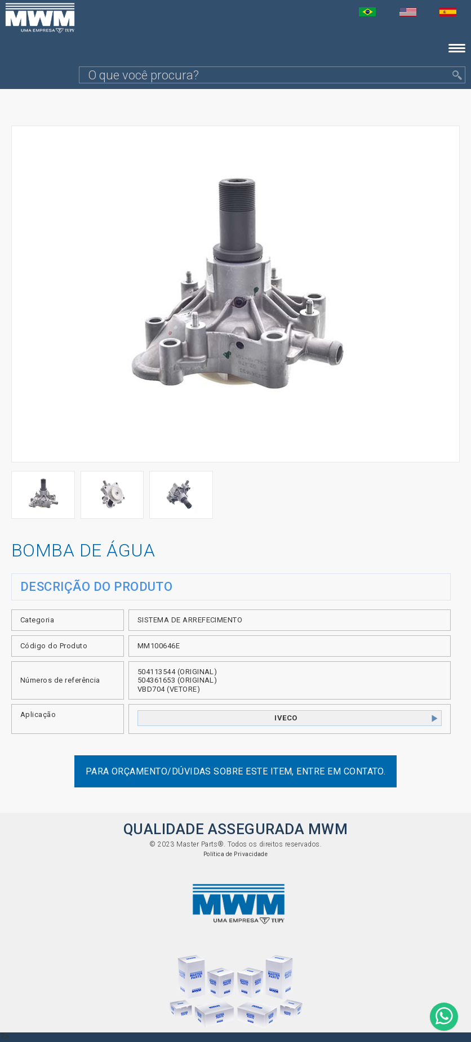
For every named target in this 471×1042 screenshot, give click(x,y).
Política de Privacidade (235, 854)
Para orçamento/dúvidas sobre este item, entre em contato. (236, 771)
